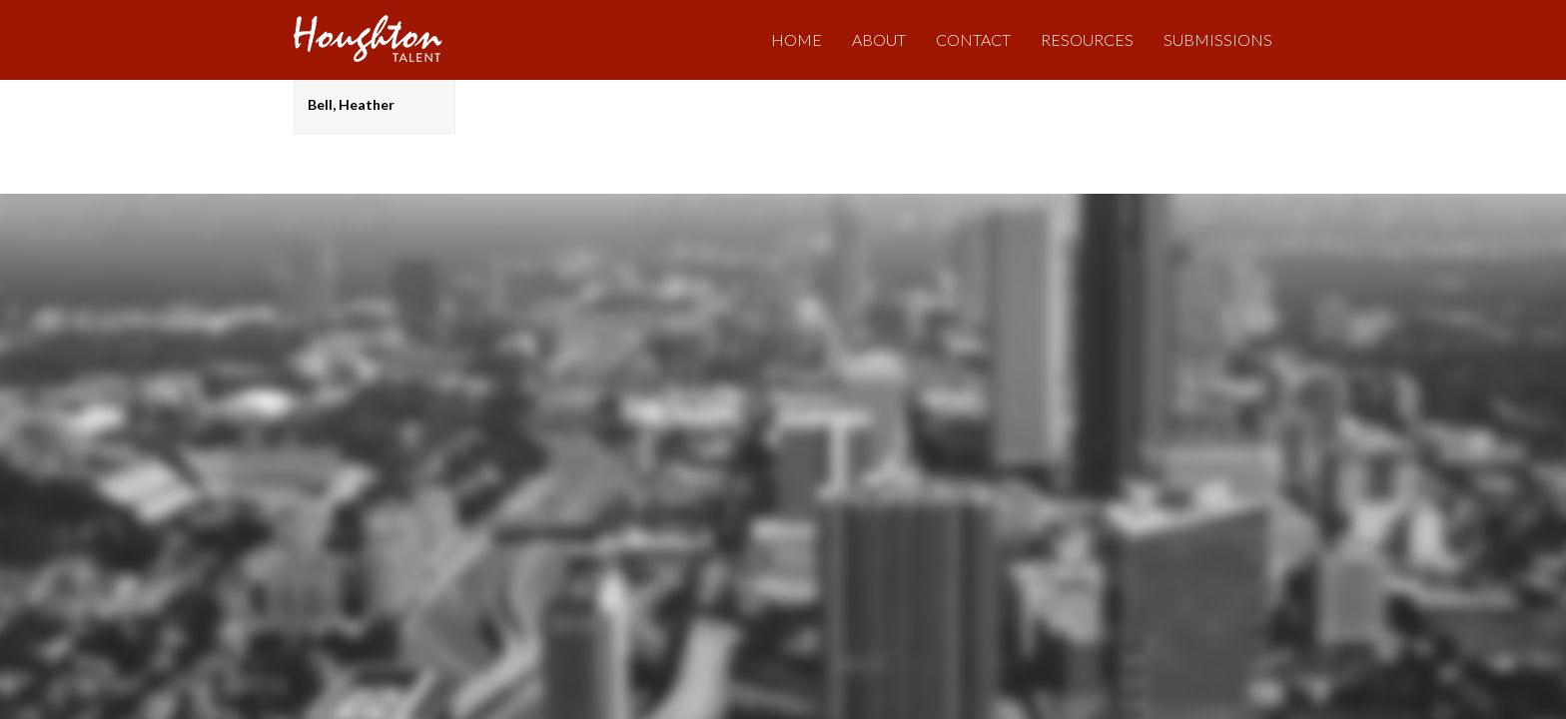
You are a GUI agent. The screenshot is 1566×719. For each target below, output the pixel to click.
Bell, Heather (351, 104)
